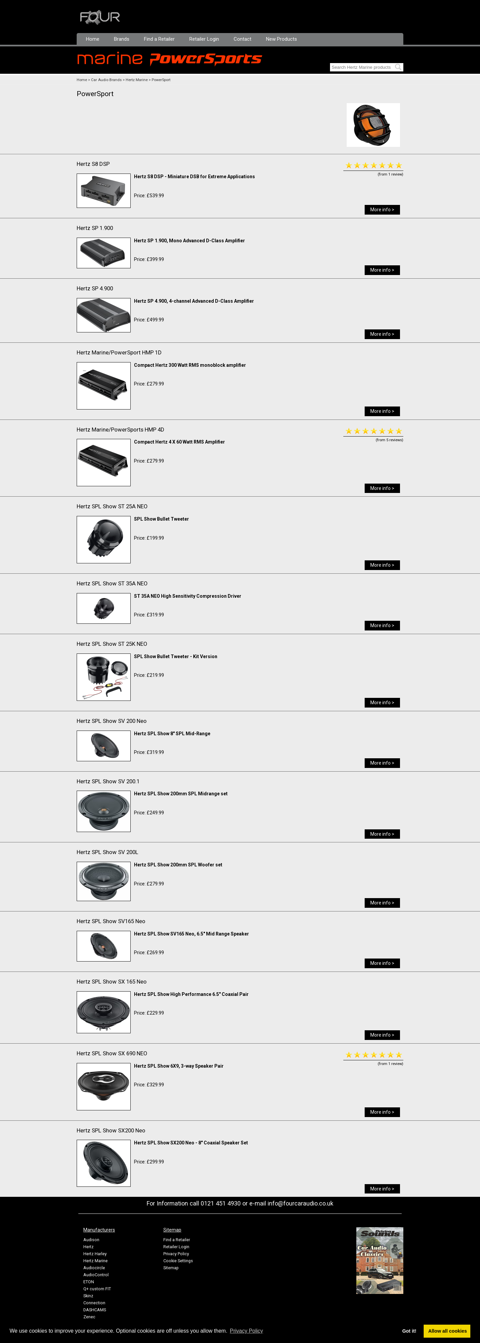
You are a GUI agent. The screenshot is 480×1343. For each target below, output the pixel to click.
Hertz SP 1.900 (95, 228)
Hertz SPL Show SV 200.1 (108, 781)
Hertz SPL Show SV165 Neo (111, 921)
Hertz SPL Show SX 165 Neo (112, 981)
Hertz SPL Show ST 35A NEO (112, 583)
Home (92, 39)
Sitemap (171, 1267)
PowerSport (161, 80)
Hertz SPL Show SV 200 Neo (112, 721)
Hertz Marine (137, 80)
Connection (94, 1302)
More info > (382, 209)
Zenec (89, 1316)
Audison (91, 1239)
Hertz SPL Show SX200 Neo (111, 1130)
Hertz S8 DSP (93, 164)
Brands (121, 39)
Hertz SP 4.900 (95, 288)
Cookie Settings (178, 1260)
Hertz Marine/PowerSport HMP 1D (119, 352)
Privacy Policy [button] (246, 1331)
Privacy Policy (176, 1253)
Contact (242, 39)
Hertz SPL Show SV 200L (107, 852)
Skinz (88, 1295)
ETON (88, 1281)
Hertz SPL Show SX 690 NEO (112, 1053)
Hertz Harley (95, 1253)
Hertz (88, 1246)
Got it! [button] (409, 1331)
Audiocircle (94, 1267)
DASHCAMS (94, 1309)
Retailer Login (204, 39)
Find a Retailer (159, 39)
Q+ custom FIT (97, 1288)
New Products (281, 39)
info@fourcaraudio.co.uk (300, 1203)
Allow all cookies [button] (447, 1331)
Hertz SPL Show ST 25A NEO (112, 506)
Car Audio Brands (106, 80)
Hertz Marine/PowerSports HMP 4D (120, 429)
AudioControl (96, 1274)
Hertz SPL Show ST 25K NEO (112, 643)
